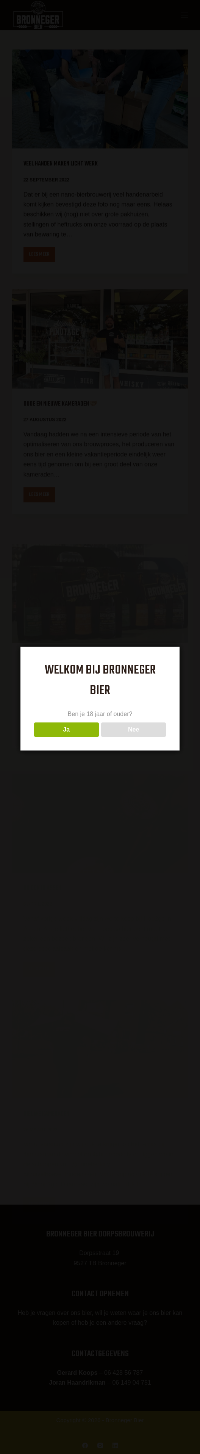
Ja (66, 729)
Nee (133, 729)
